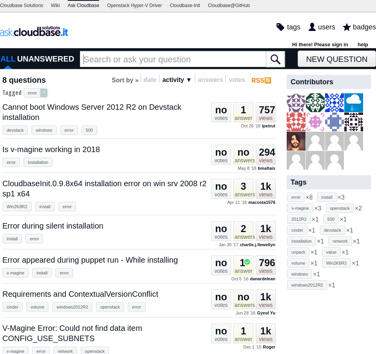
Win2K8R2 (17, 206)
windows (44, 130)
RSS (257, 80)
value (331, 252)
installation (38, 162)
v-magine (15, 272)
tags (293, 27)
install (45, 206)
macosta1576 (261, 202)
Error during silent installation (52, 225)
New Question (337, 59)
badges (364, 27)
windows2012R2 (72, 307)
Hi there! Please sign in (320, 44)
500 (89, 130)
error (69, 130)
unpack (298, 252)
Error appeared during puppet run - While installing (90, 260)
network (340, 241)
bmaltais (266, 168)
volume (37, 307)
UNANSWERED (45, 58)
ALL (8, 58)
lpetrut (268, 125)
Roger (269, 347)
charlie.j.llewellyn (258, 244)
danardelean (262, 278)
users (326, 27)
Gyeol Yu (266, 312)
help (363, 44)
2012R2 (299, 219)
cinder (12, 307)
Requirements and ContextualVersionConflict (80, 294)
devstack (15, 130)
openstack (110, 307)
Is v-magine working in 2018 (51, 149)
